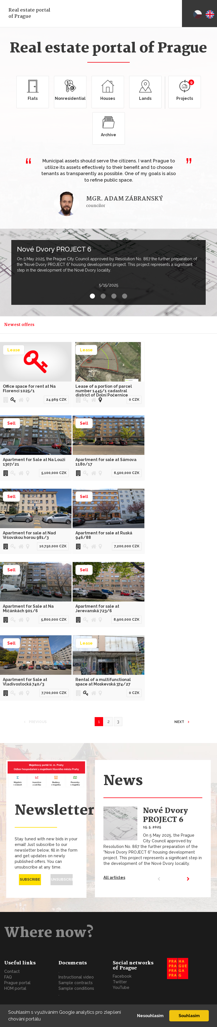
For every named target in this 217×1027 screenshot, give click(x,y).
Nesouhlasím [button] (150, 1015)
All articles (114, 877)
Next (179, 722)
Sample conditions (76, 988)
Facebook (122, 976)
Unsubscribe (62, 879)
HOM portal (15, 988)
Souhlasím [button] (189, 1015)
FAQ (8, 977)
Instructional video (76, 977)
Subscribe (30, 879)
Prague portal (17, 982)
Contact (12, 971)
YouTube (121, 987)
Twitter (120, 982)
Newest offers (19, 324)
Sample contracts (75, 982)
